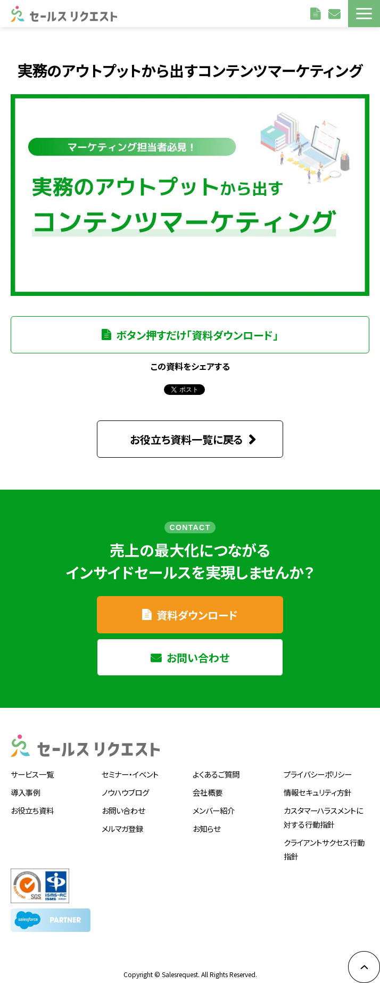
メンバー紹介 (214, 802)
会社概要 (207, 784)
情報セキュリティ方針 (318, 784)
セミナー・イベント (130, 766)
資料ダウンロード (197, 607)
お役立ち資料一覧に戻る (186, 432)
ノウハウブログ (125, 784)
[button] (364, 13)
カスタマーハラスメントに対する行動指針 (323, 809)
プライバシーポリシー (318, 766)
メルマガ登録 (122, 821)
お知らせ (206, 821)
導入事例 (25, 784)
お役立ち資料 (32, 802)
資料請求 (317, 13)
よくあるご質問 (216, 766)
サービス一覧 (32, 766)
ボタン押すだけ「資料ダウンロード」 (197, 335)
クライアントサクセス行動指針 (324, 841)
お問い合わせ (335, 13)
